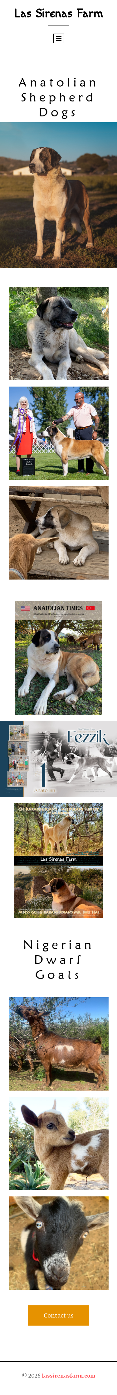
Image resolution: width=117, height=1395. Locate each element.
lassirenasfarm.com (68, 1376)
